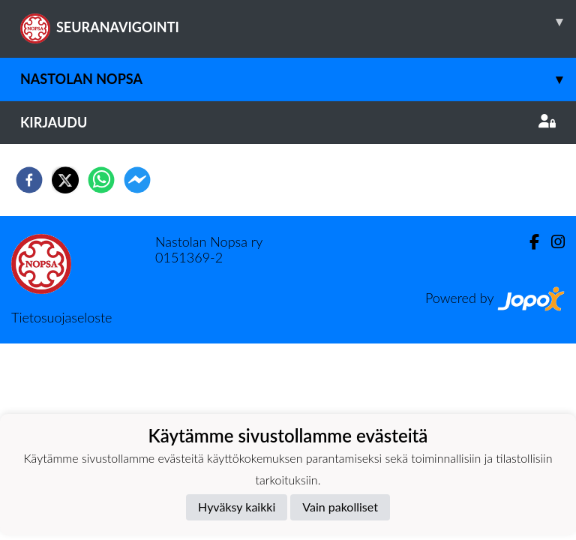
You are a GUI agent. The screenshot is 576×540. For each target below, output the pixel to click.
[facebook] (29, 180)
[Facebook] (528, 242)
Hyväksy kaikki (236, 507)
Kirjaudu (288, 122)
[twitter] (65, 180)
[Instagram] (552, 242)
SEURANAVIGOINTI (298, 22)
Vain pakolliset (340, 507)
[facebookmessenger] (137, 180)
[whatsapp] (101, 180)
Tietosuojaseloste (61, 317)
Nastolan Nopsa (298, 79)
